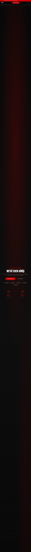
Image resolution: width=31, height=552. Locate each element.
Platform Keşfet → (20, 278)
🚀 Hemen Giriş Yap (10, 278)
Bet (3, 2)
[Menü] (28, 3)
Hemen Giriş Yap (16, 2)
